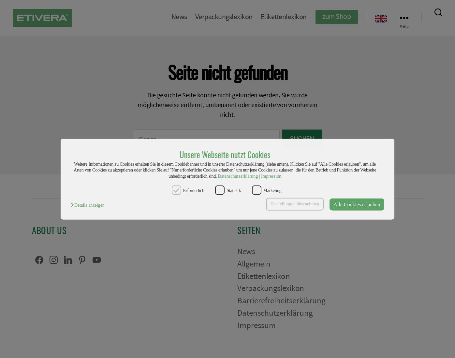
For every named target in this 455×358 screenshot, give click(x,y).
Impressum (271, 175)
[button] (89, 205)
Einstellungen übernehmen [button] (295, 203)
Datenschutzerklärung (238, 175)
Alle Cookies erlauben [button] (356, 204)
